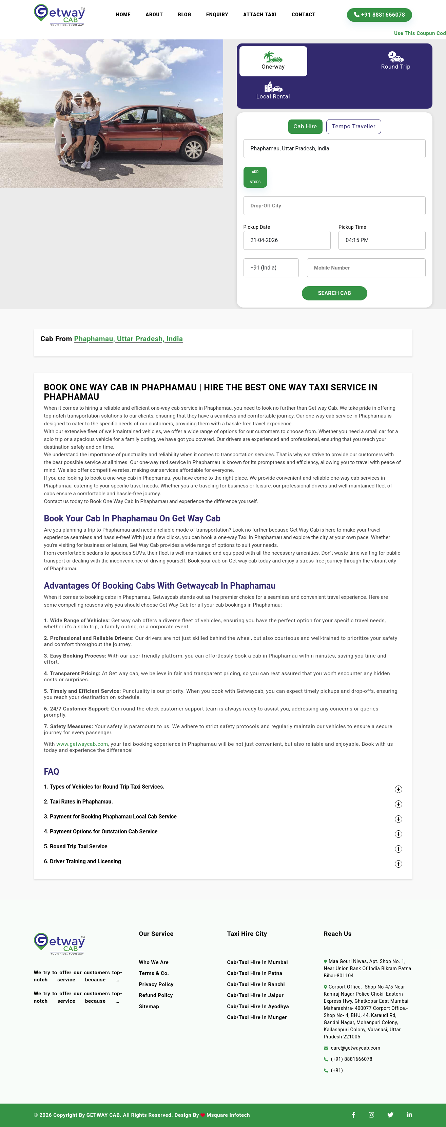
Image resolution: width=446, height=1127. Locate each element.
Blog (184, 14)
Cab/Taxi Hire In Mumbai (257, 962)
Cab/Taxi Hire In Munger (257, 1017)
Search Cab (334, 293)
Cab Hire (305, 126)
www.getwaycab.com (82, 744)
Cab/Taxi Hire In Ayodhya (258, 1006)
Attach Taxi (260, 14)
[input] (287, 240)
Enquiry (217, 14)
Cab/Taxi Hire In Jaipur (255, 995)
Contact (304, 14)
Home (123, 14)
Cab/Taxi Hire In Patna (255, 973)
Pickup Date (257, 227)
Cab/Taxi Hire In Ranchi (256, 984)
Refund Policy (156, 995)
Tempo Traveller (353, 126)
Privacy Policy (156, 984)
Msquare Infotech (227, 1115)
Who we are (154, 962)
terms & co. (154, 973)
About (154, 14)
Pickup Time (352, 227)
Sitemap (149, 1006)
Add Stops (255, 177)
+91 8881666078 (379, 15)
